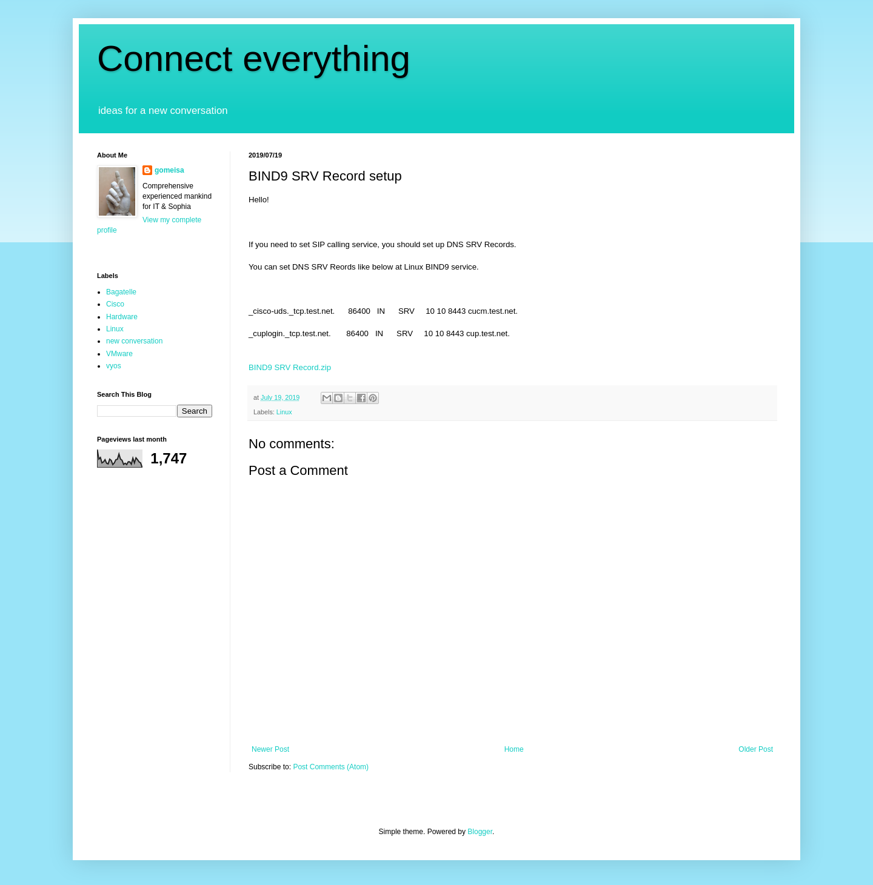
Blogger (479, 831)
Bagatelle (121, 292)
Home (514, 749)
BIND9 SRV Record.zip (290, 367)
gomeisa (169, 170)
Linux (284, 412)
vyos (113, 366)
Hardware (122, 317)
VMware (119, 354)
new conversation (134, 341)
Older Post (755, 749)
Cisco (115, 304)
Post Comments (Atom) (331, 767)
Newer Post (270, 749)
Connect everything (253, 58)
